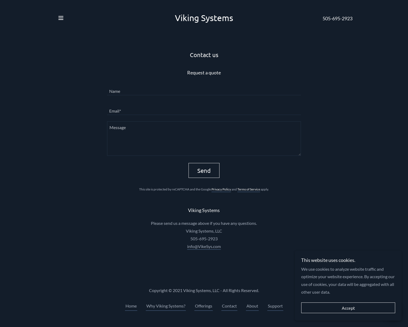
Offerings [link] (203, 305)
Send (204, 170)
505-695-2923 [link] (337, 18)
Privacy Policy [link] (221, 189)
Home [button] (131, 305)
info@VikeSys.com (204, 246)
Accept (348, 307)
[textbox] (204, 88)
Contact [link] (229, 305)
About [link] (252, 305)
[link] (204, 19)
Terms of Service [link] (248, 189)
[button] (61, 18)
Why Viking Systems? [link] (165, 305)
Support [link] (275, 305)
